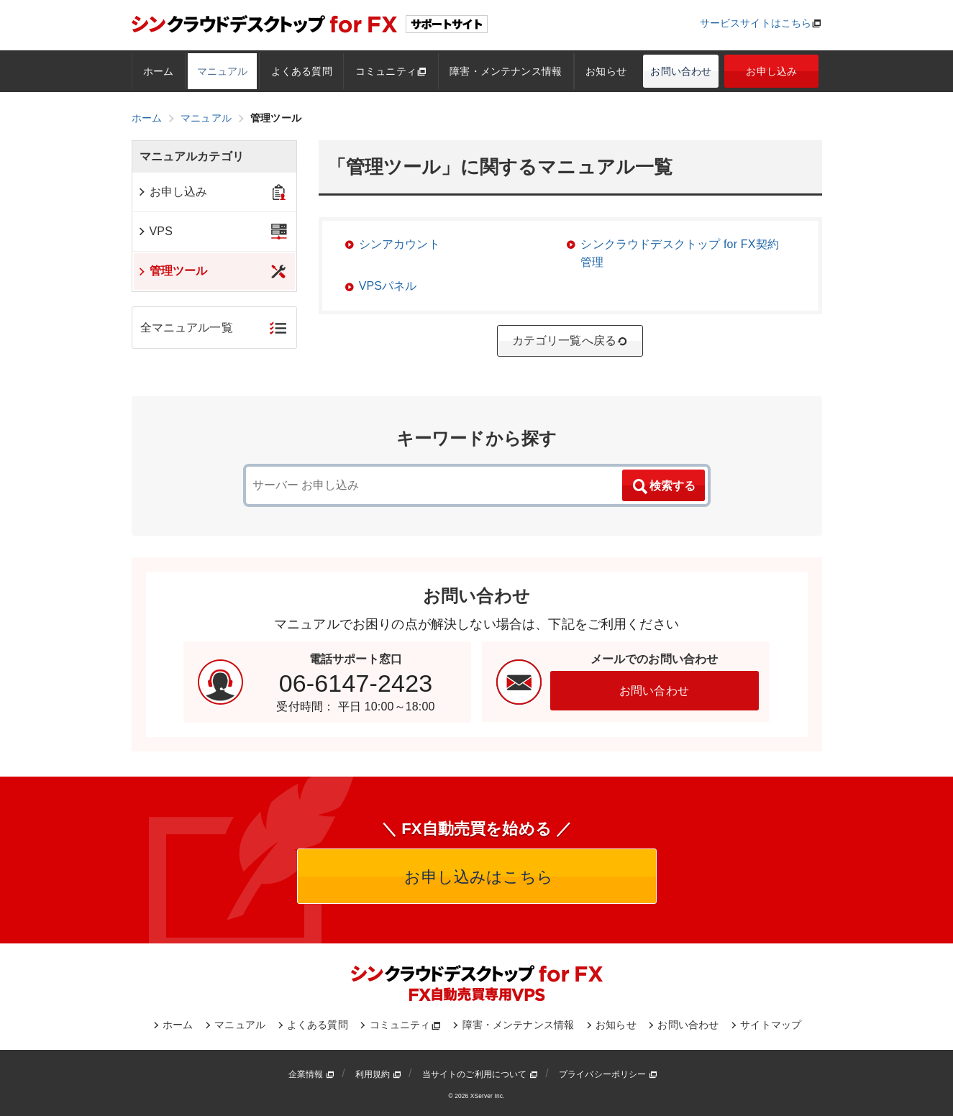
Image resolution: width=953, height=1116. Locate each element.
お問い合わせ (680, 71)
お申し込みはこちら (476, 877)
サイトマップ (770, 1024)
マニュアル (222, 71)
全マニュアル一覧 (186, 327)
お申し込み (771, 71)
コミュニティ (391, 71)
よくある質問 (301, 71)
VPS (155, 231)
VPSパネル (388, 286)
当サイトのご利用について (480, 1074)
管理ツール (172, 271)
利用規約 (378, 1074)
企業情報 (311, 1074)
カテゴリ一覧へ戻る (570, 340)
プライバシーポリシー (608, 1074)
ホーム (158, 71)
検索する (663, 486)
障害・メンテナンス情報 (506, 71)
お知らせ (605, 71)
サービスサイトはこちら (756, 23)
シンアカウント (399, 244)
